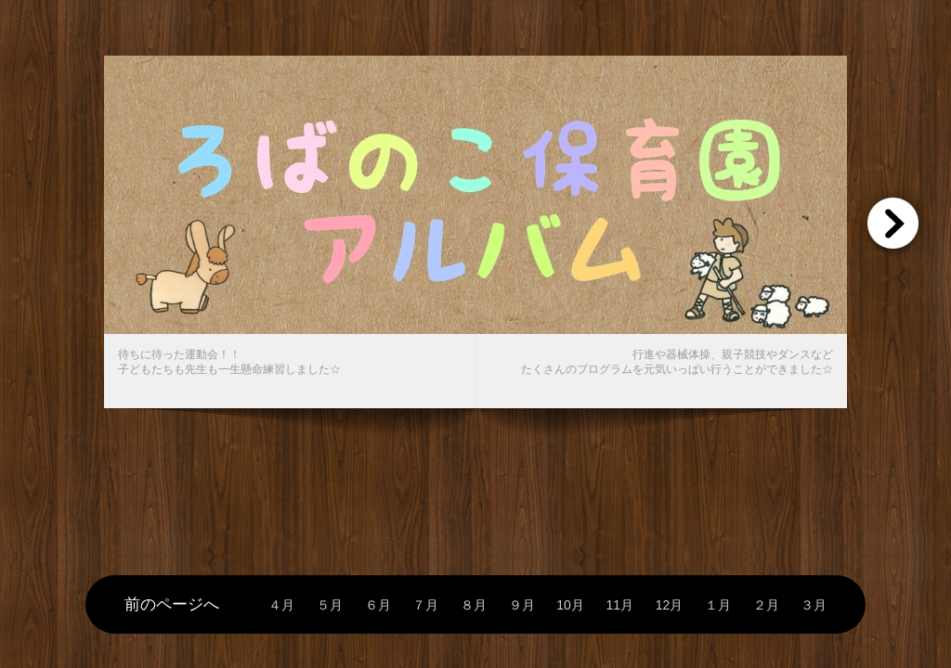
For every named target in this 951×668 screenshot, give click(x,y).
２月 (766, 605)
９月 (522, 605)
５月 (330, 605)
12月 (670, 605)
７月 (425, 605)
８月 (474, 605)
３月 (814, 605)
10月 (570, 605)
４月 (281, 605)
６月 (378, 605)
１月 (718, 605)
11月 (619, 605)
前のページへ (171, 604)
